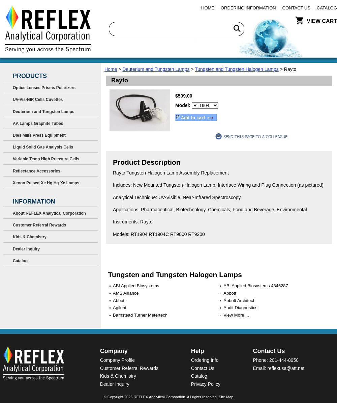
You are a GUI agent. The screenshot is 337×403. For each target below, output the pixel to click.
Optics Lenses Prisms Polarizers (44, 87)
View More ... (236, 315)
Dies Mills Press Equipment (39, 135)
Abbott (229, 293)
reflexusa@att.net (285, 368)
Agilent (119, 307)
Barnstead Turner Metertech (140, 315)
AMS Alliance (126, 293)
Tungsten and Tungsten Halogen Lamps (237, 69)
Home (207, 7)
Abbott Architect (238, 300)
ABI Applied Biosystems (136, 285)
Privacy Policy (205, 384)
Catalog (327, 7)
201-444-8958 (284, 360)
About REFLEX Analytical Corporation (49, 213)
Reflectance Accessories (36, 171)
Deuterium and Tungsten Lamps (155, 69)
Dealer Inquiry (26, 249)
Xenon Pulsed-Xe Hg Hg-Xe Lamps (46, 183)
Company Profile (117, 360)
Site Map (226, 397)
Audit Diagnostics (240, 307)
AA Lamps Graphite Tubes (38, 123)
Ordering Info (205, 360)
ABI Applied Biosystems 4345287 (255, 285)
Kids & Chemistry (30, 237)
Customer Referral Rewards (39, 225)
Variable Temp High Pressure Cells (46, 159)
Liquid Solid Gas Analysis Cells (43, 147)
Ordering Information (248, 7)
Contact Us (296, 7)
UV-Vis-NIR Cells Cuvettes (38, 99)
